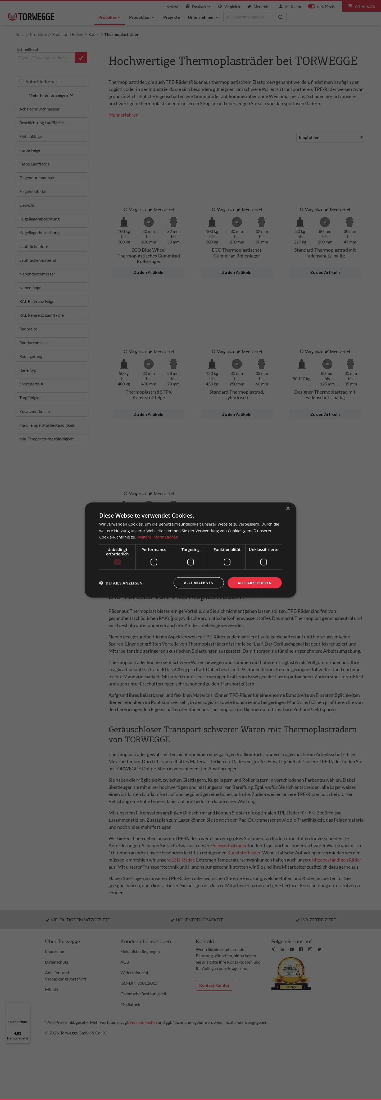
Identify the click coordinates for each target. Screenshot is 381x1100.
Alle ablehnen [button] (196, 582)
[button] (121, 583)
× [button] (288, 508)
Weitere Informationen (158, 536)
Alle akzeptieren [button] (254, 582)
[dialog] (190, 550)
